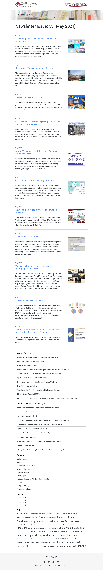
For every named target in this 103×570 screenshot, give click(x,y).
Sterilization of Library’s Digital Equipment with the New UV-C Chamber (43, 370)
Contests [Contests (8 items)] (33, 513)
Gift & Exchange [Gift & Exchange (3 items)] (36, 525)
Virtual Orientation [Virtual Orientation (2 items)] (59, 546)
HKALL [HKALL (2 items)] (45, 525)
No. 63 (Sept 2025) (24, 500)
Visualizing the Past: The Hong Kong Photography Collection (39, 390)
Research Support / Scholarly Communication (33, 479)
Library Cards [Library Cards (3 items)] (41, 528)
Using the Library (23, 486)
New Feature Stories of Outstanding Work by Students (37, 382)
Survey (19, 482)
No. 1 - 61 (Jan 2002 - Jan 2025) (28, 505)
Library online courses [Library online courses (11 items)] (72, 528)
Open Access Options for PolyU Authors (32, 378)
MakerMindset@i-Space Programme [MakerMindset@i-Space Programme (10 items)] (48, 531)
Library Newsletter (24, 14)
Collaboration (22, 459)
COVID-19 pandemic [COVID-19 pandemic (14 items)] (65, 513)
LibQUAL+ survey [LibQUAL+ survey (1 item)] (32, 528)
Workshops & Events (24, 489)
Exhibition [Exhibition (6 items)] (47, 521)
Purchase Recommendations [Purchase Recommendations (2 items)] (46, 539)
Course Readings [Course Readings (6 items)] (46, 514)
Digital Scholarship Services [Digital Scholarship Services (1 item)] (31, 517)
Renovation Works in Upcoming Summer (31, 362)
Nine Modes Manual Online (27, 386)
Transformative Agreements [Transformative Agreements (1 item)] (47, 546)
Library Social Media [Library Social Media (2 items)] (23, 532)
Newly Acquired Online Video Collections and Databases (38, 358)
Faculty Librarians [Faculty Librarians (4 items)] (24, 525)
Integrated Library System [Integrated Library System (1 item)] (53, 525)
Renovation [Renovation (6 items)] (26, 542)
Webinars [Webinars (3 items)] (69, 546)
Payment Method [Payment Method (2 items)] (58, 536)
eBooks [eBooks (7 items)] (59, 517)
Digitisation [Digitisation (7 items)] (44, 517)
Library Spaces (22, 476)
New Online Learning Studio (27, 366)
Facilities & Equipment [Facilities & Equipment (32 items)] (67, 521)
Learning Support (23, 472)
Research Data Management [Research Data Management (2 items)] (40, 542)
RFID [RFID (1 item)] (50, 542)
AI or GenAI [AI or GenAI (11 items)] (23, 513)
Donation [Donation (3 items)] (52, 517)
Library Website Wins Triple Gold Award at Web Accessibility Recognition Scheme (47, 398)
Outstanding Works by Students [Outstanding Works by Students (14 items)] (35, 535)
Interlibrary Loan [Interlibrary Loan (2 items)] (65, 525)
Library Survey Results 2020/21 (29, 394)
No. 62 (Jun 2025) (24, 502)
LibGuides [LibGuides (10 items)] (22, 528)
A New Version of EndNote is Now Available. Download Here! (39, 374)
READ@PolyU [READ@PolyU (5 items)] (60, 539)
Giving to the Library (24, 469)
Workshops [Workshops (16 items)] (79, 545)
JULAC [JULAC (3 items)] (73, 525)
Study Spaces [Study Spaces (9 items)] (32, 546)
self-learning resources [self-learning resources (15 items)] (65, 542)
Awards (20, 462)
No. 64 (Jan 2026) (24, 497)
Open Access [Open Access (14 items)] (75, 531)
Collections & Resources (26, 466)
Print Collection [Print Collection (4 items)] (31, 539)
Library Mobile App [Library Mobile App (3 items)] (53, 528)
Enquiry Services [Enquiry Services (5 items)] (36, 521)
